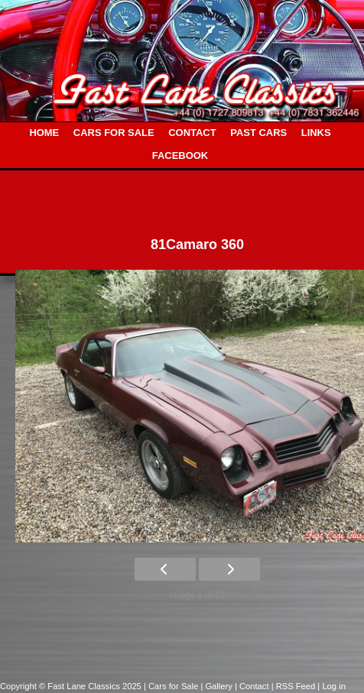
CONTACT (192, 132)
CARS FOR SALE (113, 132)
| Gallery (217, 686)
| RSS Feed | (297, 686)
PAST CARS (258, 132)
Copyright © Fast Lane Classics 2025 (72, 686)
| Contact (253, 686)
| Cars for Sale (172, 686)
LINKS (316, 132)
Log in (333, 686)
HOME (44, 132)
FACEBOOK (180, 155)
